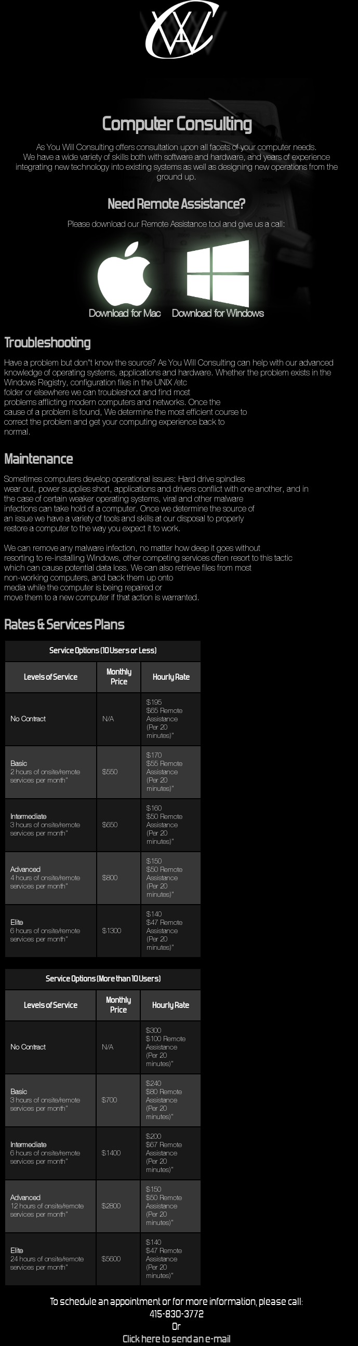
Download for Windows (218, 309)
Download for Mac (125, 309)
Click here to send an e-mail (177, 1340)
